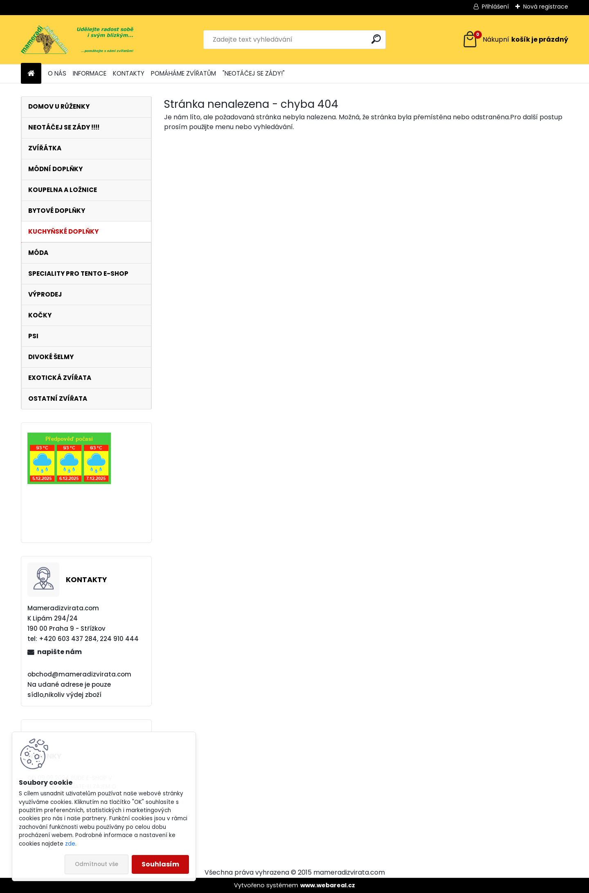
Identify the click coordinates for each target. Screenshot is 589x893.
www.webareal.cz (327, 885)
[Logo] (77, 39)
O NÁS (57, 73)
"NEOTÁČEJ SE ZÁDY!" (254, 73)
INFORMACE (89, 73)
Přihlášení (495, 6)
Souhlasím (160, 864)
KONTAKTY (128, 73)
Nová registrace (545, 6)
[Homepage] (31, 74)
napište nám (59, 651)
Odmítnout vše (96, 864)
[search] (376, 39)
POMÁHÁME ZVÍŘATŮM (183, 73)
